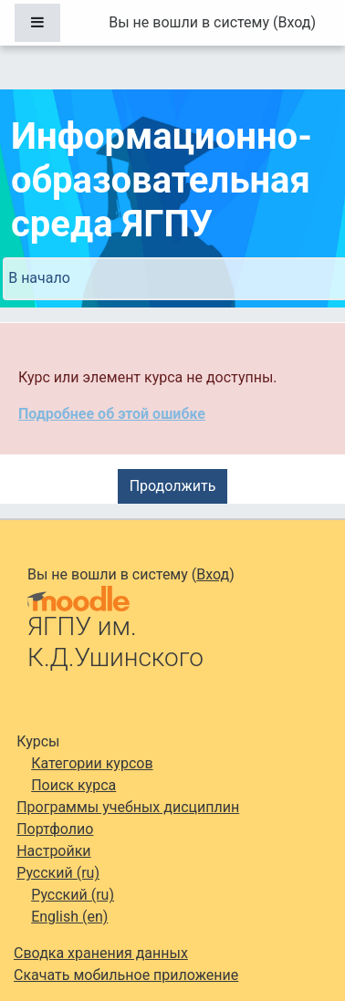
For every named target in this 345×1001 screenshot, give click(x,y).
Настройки (53, 851)
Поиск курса (73, 785)
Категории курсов (91, 763)
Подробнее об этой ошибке (111, 413)
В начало (39, 278)
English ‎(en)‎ (69, 916)
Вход (293, 22)
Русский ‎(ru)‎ (57, 872)
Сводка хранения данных (101, 953)
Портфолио (54, 829)
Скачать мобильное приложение (126, 975)
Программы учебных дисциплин (127, 807)
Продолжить (173, 486)
